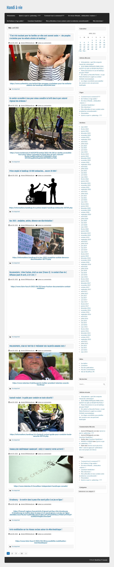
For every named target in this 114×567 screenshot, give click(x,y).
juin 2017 (84, 295)
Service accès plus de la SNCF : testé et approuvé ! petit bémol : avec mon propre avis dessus (91, 448)
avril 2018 (84, 275)
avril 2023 (84, 150)
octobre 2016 (85, 312)
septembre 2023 (86, 139)
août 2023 (84, 141)
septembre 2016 (86, 314)
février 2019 (85, 254)
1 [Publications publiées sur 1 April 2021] (92, 40)
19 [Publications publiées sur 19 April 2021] (80, 47)
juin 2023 (84, 145)
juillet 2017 (84, 293)
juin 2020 (84, 220)
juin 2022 (84, 170)
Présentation (11, 15)
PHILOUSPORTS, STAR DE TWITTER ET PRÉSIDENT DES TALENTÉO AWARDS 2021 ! (37, 346)
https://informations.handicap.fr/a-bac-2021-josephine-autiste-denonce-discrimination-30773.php (40, 258)
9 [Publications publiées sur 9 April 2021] (96, 42)
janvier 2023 (85, 156)
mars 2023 (84, 152)
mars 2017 (84, 302)
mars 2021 (84, 202)
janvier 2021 (85, 206)
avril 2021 (84, 200)
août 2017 (84, 291)
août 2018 (84, 266)
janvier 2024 (85, 131)
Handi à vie (14, 7)
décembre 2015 (86, 333)
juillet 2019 (84, 243)
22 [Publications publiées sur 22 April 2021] (92, 47)
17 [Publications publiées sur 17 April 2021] (100, 45)
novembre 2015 (86, 335)
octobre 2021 (85, 187)
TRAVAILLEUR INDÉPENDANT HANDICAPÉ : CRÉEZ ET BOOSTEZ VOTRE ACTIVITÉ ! (36, 449)
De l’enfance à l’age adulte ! (15, 21)
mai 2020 (84, 222)
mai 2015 (84, 347)
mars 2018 (84, 277)
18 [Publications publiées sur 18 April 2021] (104, 45)
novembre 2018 (86, 260)
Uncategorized (16, 89)
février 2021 (85, 204)
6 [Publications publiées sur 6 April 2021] (84, 42)
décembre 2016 (86, 308)
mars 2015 (84, 352)
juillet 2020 (84, 218)
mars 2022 (84, 177)
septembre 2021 (86, 189)
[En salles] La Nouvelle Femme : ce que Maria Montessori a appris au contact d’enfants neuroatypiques (92, 77)
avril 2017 (84, 300)
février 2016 (85, 329)
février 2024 (85, 129)
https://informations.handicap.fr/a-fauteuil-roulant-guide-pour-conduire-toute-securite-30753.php (41, 435)
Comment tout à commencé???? (54, 15)
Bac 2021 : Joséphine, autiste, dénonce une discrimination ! (31, 221)
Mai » (84, 51)
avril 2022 (84, 175)
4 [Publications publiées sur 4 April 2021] (104, 40)
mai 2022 (84, 173)
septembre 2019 (86, 239)
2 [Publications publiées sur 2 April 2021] (96, 40)
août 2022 (84, 166)
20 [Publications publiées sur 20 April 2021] (84, 47)
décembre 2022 (86, 158)
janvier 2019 (85, 256)
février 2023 (85, 154)
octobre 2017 (85, 287)
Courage (105, 560)
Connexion (84, 365)
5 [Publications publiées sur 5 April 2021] (80, 42)
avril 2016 (84, 325)
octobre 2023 (85, 137)
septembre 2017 (86, 289)
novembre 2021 (86, 185)
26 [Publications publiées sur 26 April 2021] (80, 49)
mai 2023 (84, 148)
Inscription (84, 363)
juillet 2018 (84, 268)
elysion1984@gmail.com (27, 43)
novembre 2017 (86, 285)
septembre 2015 (86, 339)
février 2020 (85, 229)
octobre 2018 (85, 262)
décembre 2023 (86, 133)
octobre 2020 (85, 212)
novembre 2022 (86, 160)
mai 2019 (84, 248)
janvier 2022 (85, 181)
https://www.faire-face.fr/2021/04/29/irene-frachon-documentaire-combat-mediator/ (41, 287)
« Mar (80, 51)
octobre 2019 (85, 237)
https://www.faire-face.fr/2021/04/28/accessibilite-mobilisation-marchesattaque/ (40, 542)
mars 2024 (84, 127)
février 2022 (85, 179)
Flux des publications (87, 367)
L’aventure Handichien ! (35, 21)
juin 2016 (84, 320)
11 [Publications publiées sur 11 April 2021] (104, 42)
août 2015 (84, 341)
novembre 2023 (86, 135)
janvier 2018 (85, 281)
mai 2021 (84, 198)
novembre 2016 (86, 310)
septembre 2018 (86, 264)
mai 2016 (84, 322)
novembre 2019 (86, 235)
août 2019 (84, 241)
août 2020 (84, 216)
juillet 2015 (84, 343)
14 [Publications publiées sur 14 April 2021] (88, 45)
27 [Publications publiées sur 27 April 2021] (84, 49)
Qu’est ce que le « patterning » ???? (30, 15)
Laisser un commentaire (44, 43)
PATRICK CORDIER (87, 441)
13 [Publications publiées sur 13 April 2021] (84, 45)
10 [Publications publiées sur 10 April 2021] (100, 42)
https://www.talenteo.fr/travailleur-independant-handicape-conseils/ (41, 486)
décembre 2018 (86, 258)
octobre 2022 (85, 162)
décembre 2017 (86, 283)
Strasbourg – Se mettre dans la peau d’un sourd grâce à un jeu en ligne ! (36, 499)
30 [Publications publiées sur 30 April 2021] (96, 49)
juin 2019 (84, 245)
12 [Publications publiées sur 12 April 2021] (80, 45)
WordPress (98, 560)
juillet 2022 (84, 168)
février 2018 (85, 279)
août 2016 (84, 316)
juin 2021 (84, 195)
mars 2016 (84, 327)
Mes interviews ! (98, 21)
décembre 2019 (86, 233)
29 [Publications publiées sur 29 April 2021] (92, 49)
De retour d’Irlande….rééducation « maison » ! (82, 15)
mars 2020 (84, 227)
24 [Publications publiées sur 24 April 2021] (100, 47)
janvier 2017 (85, 306)
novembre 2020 (86, 210)
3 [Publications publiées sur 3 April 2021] (100, 40)
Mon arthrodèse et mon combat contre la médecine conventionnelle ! (67, 21)
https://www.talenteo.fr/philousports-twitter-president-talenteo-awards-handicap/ (40, 384)
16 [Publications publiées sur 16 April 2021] (96, 45)
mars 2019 (84, 252)
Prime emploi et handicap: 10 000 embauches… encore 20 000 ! (33, 171)
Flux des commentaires (88, 369)
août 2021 (84, 191)
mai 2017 (84, 297)
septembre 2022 (86, 164)
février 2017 (85, 304)
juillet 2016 (84, 318)
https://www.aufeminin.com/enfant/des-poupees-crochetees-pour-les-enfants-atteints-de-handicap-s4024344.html (41, 84)
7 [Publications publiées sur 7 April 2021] (88, 42)
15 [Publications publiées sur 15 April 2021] (92, 45)
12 (22, 553)
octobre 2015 (85, 337)
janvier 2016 (85, 331)
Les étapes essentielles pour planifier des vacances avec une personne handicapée (91, 83)
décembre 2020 (86, 208)
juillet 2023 (84, 143)
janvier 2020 (85, 231)
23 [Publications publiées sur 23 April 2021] (96, 47)
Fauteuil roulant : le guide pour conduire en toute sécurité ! (31, 398)
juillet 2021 (84, 193)
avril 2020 (84, 225)
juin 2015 (84, 345)
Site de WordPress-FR (87, 371)
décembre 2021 (86, 183)
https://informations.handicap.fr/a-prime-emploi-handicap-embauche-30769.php (40, 208)
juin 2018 (84, 270)
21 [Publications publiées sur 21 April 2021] (88, 47)
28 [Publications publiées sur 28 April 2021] (88, 49)
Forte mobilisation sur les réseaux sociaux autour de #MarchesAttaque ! (35, 529)
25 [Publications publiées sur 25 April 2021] (104, 47)
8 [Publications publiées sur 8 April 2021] (92, 42)
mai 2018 (84, 272)
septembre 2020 (86, 214)
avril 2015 (84, 350)
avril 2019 (84, 250)
